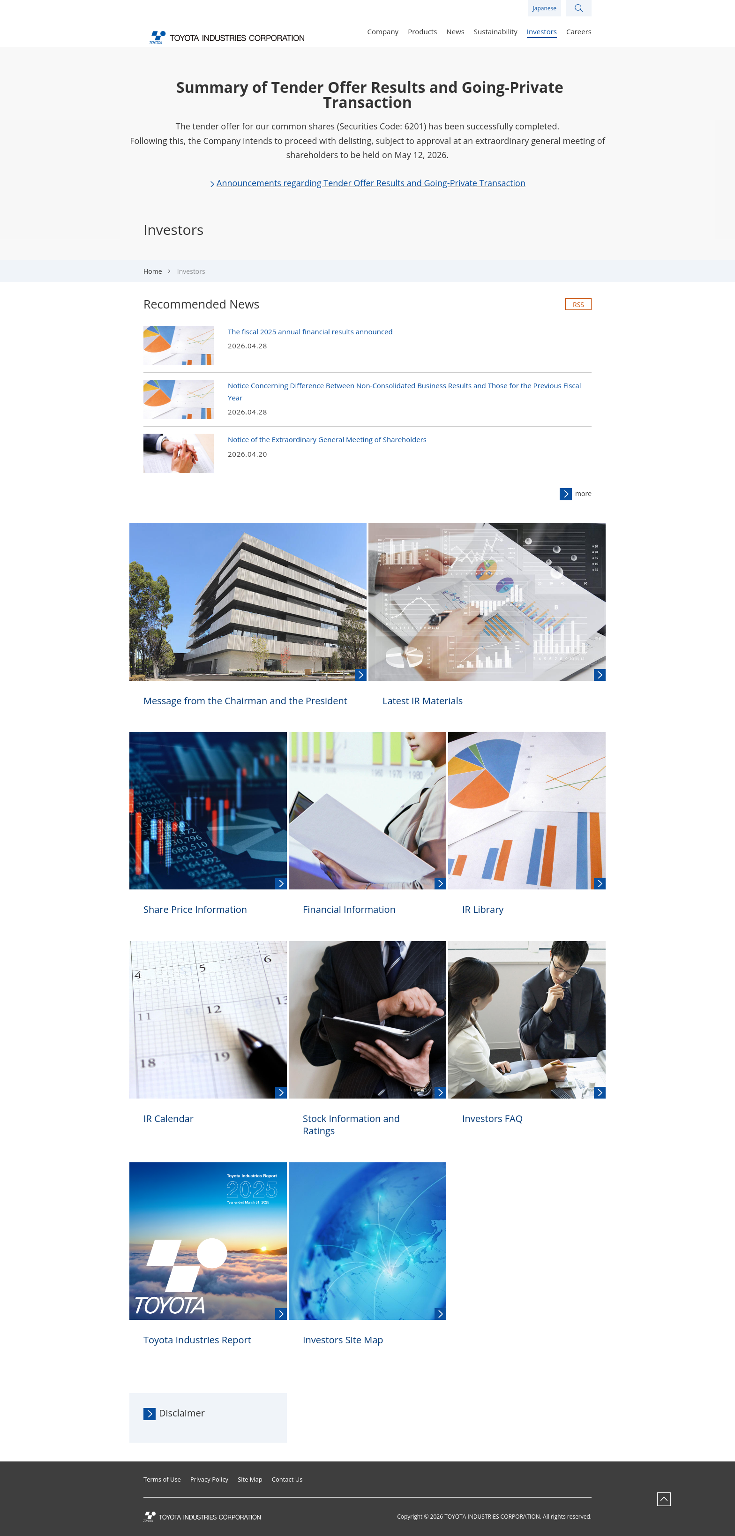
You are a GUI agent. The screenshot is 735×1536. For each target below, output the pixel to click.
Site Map (250, 1479)
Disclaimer (182, 1413)
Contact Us (287, 1479)
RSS (578, 304)
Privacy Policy (209, 1479)
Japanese (544, 8)
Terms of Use (162, 1479)
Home (152, 271)
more (583, 493)
